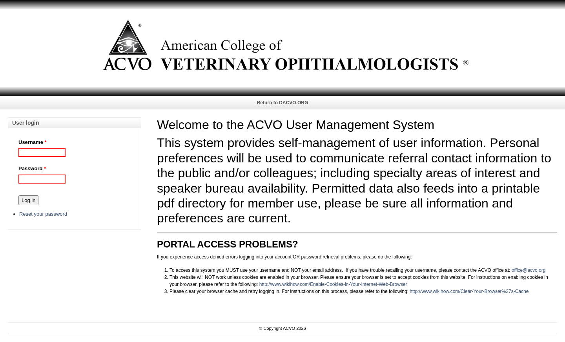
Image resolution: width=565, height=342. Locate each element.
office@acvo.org (529, 270)
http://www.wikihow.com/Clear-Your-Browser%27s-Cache (469, 291)
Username (30, 142)
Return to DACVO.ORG (282, 103)
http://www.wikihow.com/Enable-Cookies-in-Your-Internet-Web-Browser (333, 284)
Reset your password (43, 214)
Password (30, 168)
